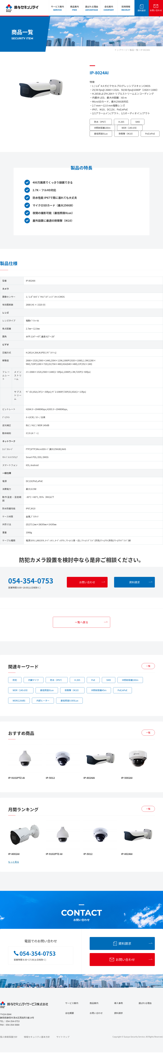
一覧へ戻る (81, 622)
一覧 (148, 666)
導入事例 (118, 1003)
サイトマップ (62, 1037)
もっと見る (13, 862)
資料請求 (141, 10)
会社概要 (69, 1013)
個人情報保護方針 (8, 1037)
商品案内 (74, 8)
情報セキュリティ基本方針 (37, 1037)
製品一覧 (134, 49)
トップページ (121, 49)
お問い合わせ (156, 10)
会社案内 (109, 8)
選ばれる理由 (91, 8)
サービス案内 (57, 8)
